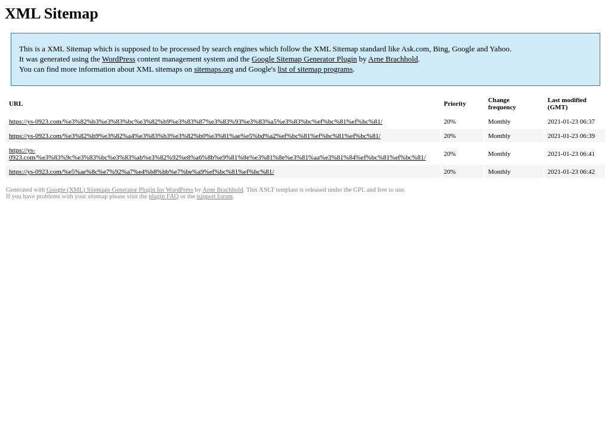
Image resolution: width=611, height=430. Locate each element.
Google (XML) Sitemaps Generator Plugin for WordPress (120, 189)
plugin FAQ (163, 196)
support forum (214, 196)
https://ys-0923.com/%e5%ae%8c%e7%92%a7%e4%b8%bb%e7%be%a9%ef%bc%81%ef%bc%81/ (141, 171)
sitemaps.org (213, 68)
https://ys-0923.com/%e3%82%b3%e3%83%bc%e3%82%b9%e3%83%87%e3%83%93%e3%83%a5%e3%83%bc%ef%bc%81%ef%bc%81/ (195, 121)
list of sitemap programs (315, 68)
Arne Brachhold (393, 58)
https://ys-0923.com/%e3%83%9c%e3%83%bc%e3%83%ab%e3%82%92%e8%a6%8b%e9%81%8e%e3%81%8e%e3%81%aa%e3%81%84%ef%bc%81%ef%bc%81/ (217, 153)
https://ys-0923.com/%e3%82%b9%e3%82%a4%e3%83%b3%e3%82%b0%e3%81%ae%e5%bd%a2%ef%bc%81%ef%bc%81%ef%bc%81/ (195, 135)
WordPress (118, 58)
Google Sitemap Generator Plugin (304, 58)
